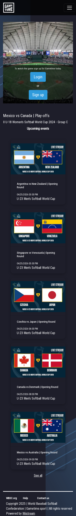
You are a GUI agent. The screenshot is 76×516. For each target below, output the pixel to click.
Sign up (38, 94)
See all (38, 475)
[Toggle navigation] (69, 8)
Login (38, 76)
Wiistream (28, 513)
